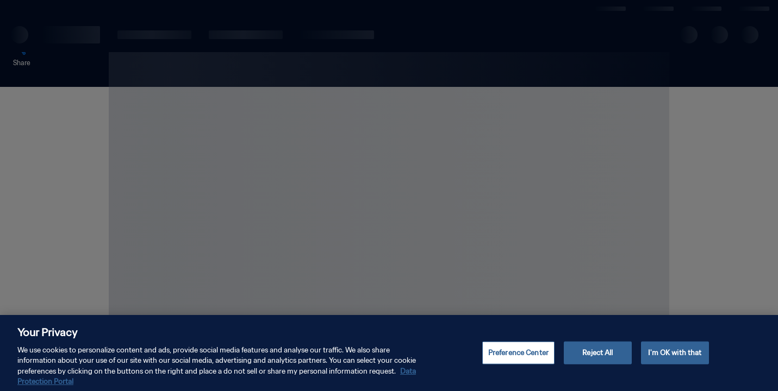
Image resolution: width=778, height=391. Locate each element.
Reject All (597, 362)
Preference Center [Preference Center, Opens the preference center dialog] (518, 362)
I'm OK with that (674, 362)
